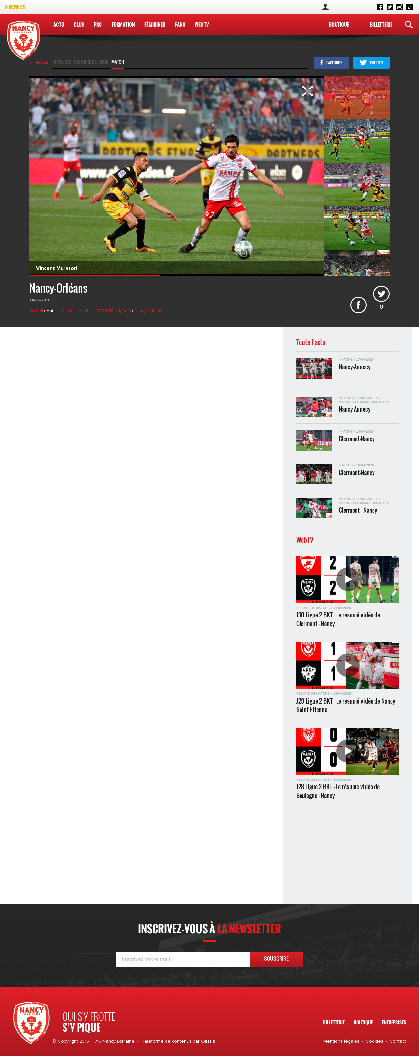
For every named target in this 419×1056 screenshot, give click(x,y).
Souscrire (276, 958)
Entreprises (15, 6)
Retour (42, 62)
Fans (180, 24)
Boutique (339, 24)
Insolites (61, 62)
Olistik (208, 1041)
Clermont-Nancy (357, 439)
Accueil (36, 311)
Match (117, 62)
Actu (58, 24)
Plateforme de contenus (166, 1041)
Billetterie (381, 24)
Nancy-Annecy (355, 367)
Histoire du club (91, 62)
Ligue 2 (124, 311)
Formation (123, 24)
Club (79, 24)
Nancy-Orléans (148, 311)
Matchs (68, 311)
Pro (98, 24)
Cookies (374, 1041)
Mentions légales (341, 1041)
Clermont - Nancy (358, 510)
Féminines (154, 24)
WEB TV (202, 24)
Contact (398, 1041)
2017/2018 (105, 311)
